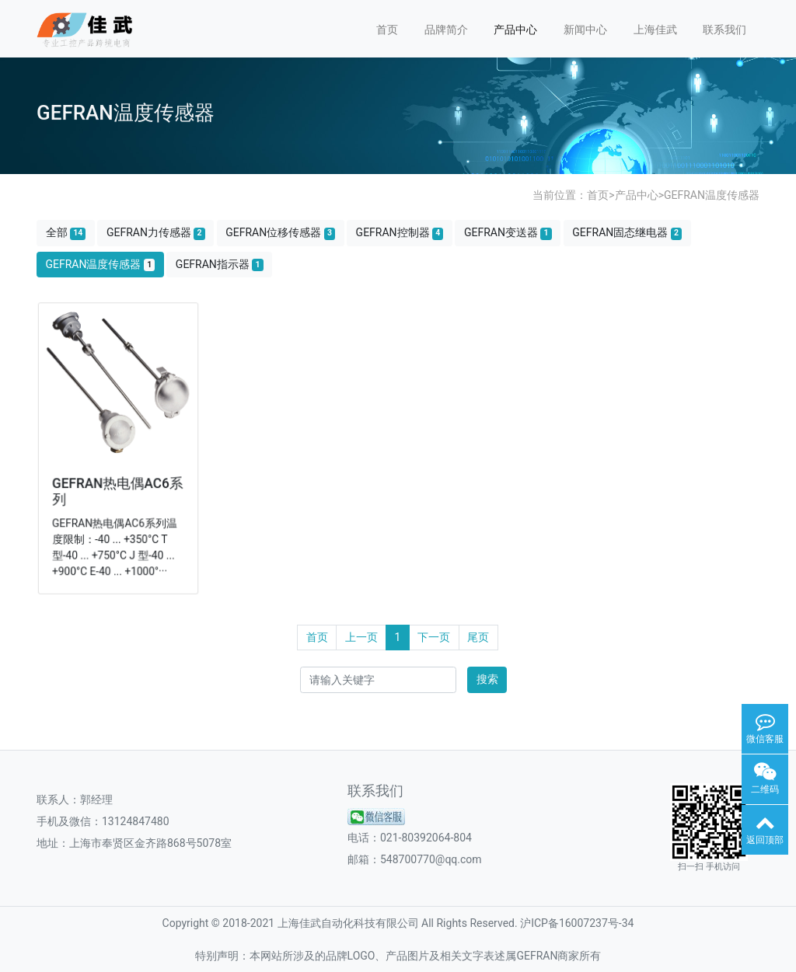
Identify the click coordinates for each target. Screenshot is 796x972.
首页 (387, 29)
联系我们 (724, 29)
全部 (66, 232)
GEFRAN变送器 (508, 232)
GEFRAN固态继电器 (627, 232)
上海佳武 (655, 29)
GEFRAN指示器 (220, 264)
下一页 (433, 637)
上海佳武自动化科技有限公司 (348, 923)
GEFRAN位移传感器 (280, 232)
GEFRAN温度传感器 (711, 195)
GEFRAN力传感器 (155, 232)
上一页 (361, 637)
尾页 (478, 637)
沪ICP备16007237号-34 (577, 923)
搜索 (487, 679)
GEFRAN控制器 (400, 232)
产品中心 (515, 29)
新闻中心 (585, 29)
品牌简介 (446, 29)
